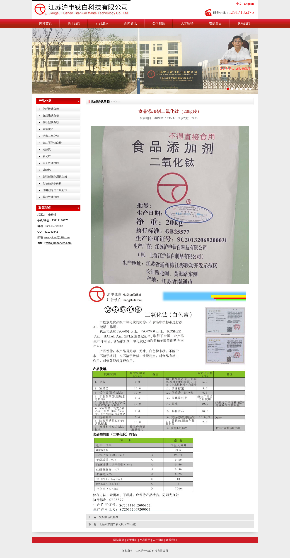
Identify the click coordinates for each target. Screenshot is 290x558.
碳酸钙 (47, 169)
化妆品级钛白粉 (52, 183)
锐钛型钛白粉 (51, 122)
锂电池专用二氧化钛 (55, 190)
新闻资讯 (130, 23)
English (249, 3)
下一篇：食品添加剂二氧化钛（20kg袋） (113, 524)
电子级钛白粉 (51, 163)
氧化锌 (47, 156)
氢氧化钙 (48, 129)
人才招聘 (187, 23)
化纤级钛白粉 (51, 108)
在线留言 (215, 23)
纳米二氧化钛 (51, 135)
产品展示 (102, 23)
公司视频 (158, 23)
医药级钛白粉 (51, 197)
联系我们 (243, 23)
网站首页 (45, 23)
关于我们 (74, 23)
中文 (239, 3)
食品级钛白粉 (51, 115)
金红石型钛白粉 (52, 142)
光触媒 (47, 149)
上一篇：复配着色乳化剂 (103, 517)
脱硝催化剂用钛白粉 (55, 176)
